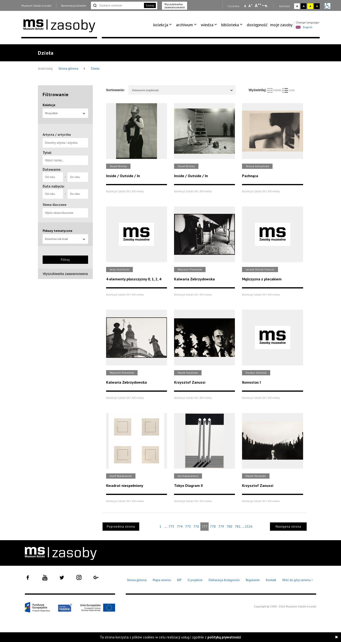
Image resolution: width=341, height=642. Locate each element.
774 (180, 526)
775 (188, 526)
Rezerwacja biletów (73, 5)
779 (221, 526)
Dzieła (95, 69)
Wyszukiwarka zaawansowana (174, 5)
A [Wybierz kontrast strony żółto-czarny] (310, 6)
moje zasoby (281, 24)
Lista (289, 90)
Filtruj (65, 260)
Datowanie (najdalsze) (182, 90)
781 (238, 526)
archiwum (184, 24)
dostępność (257, 24)
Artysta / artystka (57, 134)
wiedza (207, 24)
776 (196, 526)
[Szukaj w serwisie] (117, 5)
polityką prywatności (224, 637)
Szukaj (150, 5)
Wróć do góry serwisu (297, 580)
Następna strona (288, 527)
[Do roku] (77, 177)
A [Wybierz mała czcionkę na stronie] (245, 6)
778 (213, 526)
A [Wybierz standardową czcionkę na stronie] (250, 5)
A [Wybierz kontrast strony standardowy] (297, 6)
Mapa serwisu (162, 580)
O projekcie (195, 580)
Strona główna (68, 69)
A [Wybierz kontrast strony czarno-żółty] (317, 6)
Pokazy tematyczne (57, 231)
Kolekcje (49, 105)
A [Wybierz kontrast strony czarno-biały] (304, 6)
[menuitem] (163, 25)
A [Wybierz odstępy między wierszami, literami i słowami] (266, 6)
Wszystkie (65, 113)
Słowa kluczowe (55, 204)
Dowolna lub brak (65, 239)
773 (171, 526)
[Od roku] (53, 177)
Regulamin (253, 580)
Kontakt (271, 580)
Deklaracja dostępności (224, 580)
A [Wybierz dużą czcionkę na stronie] (258, 5)
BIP (179, 580)
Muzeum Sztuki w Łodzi (36, 5)
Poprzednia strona (121, 527)
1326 (248, 526)
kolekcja (160, 24)
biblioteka (230, 24)
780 (229, 526)
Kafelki (275, 90)
